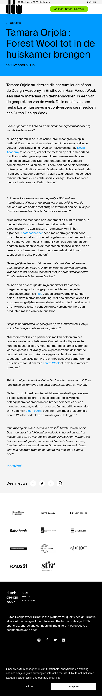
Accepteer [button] (73, 686)
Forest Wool (51, 363)
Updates (13, 23)
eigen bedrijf (34, 411)
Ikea (39, 294)
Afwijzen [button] (28, 686)
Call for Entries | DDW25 (69, 9)
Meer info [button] (54, 677)
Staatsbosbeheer (31, 233)
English (91, 2)
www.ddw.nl (14, 465)
